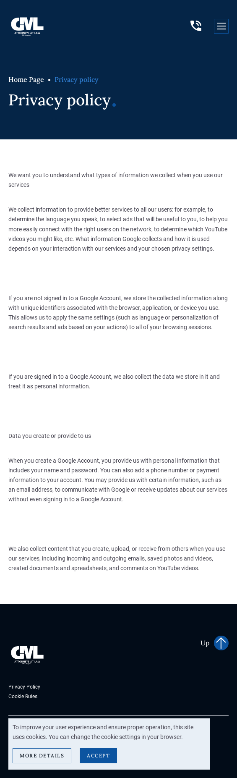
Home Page (26, 79)
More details (42, 755)
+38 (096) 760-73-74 (195, 26)
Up (205, 642)
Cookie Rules (22, 696)
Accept (98, 755)
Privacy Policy (24, 687)
